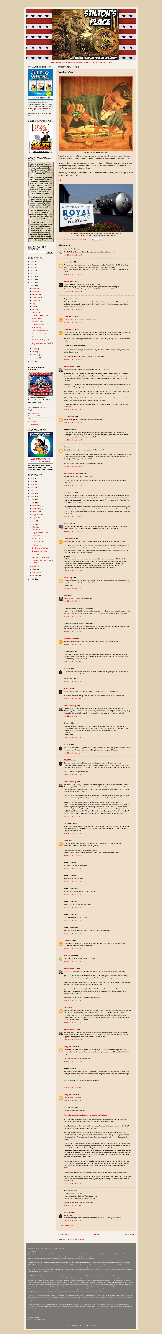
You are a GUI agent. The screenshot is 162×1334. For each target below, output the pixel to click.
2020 (32, 279)
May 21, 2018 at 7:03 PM (72, 631)
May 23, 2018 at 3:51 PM (72, 961)
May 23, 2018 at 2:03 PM (72, 868)
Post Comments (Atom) (76, 1239)
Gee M (66, 840)
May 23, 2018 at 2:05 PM (72, 881)
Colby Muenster (69, 538)
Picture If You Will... (39, 325)
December (36, 288)
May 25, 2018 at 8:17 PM (72, 1205)
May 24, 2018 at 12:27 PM (73, 1061)
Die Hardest (36, 337)
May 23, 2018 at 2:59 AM (72, 775)
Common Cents (33, 413)
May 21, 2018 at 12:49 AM (73, 322)
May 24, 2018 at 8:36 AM (72, 1022)
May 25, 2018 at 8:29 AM (72, 1184)
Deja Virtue (36, 312)
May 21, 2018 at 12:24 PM (73, 531)
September (37, 297)
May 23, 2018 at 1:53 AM (72, 738)
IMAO (30, 419)
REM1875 (67, 669)
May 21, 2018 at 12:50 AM (73, 359)
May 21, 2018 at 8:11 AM (72, 410)
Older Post (128, 1234)
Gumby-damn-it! (70, 638)
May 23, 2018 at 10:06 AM (73, 855)
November (36, 291)
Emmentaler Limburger (72, 473)
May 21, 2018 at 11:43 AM (73, 466)
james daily (68, 262)
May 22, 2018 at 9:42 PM (72, 716)
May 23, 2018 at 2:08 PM (72, 907)
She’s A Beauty (69, 281)
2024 (32, 267)
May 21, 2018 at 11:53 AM (73, 516)
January (36, 358)
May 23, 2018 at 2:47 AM (72, 753)
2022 (32, 273)
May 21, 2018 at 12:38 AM (73, 309)
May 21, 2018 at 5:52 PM (72, 601)
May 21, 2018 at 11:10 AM (73, 440)
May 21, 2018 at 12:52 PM (73, 571)
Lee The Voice (69, 416)
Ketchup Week (37, 318)
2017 (32, 362)
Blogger (93, 1325)
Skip (65, 595)
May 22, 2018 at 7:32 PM (72, 662)
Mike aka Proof (69, 249)
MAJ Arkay (68, 523)
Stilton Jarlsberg (70, 366)
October (36, 294)
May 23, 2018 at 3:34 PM (72, 948)
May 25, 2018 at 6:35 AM (72, 1100)
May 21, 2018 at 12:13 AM (73, 255)
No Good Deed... (38, 321)
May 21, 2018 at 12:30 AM (73, 274)
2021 (32, 276)
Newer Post (64, 1234)
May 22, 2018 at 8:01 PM (72, 681)
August (35, 301)
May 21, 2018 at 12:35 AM (73, 292)
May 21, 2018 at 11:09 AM (73, 423)
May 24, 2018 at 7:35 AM (72, 1000)
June (34, 307)
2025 (32, 264)
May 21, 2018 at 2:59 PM (72, 588)
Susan (66, 1008)
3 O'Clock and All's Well (40, 331)
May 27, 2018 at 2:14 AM (72, 1221)
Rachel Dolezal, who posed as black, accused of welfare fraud (85, 1115)
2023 (32, 270)
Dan (65, 447)
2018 (32, 286)
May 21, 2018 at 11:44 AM (73, 485)
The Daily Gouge (34, 424)
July (34, 304)
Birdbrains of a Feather (40, 334)
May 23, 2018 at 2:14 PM (72, 933)
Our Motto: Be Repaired (40, 340)
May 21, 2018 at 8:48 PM (72, 644)
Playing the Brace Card (40, 315)
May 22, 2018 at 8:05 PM (72, 698)
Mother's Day (36, 328)
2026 (32, 261)
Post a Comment (67, 1225)
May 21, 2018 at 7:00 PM (72, 616)
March (35, 352)
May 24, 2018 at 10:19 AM (73, 1040)
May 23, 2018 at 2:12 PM (72, 920)
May (34, 310)
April (34, 349)
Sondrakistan (32, 421)
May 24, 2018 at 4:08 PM (72, 1087)
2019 (32, 283)
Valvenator (68, 940)
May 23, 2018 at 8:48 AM (72, 833)
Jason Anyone (69, 316)
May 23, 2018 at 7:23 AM (72, 816)
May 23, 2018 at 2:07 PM (72, 894)
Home (97, 1234)
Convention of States (35, 416)
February (36, 355)
